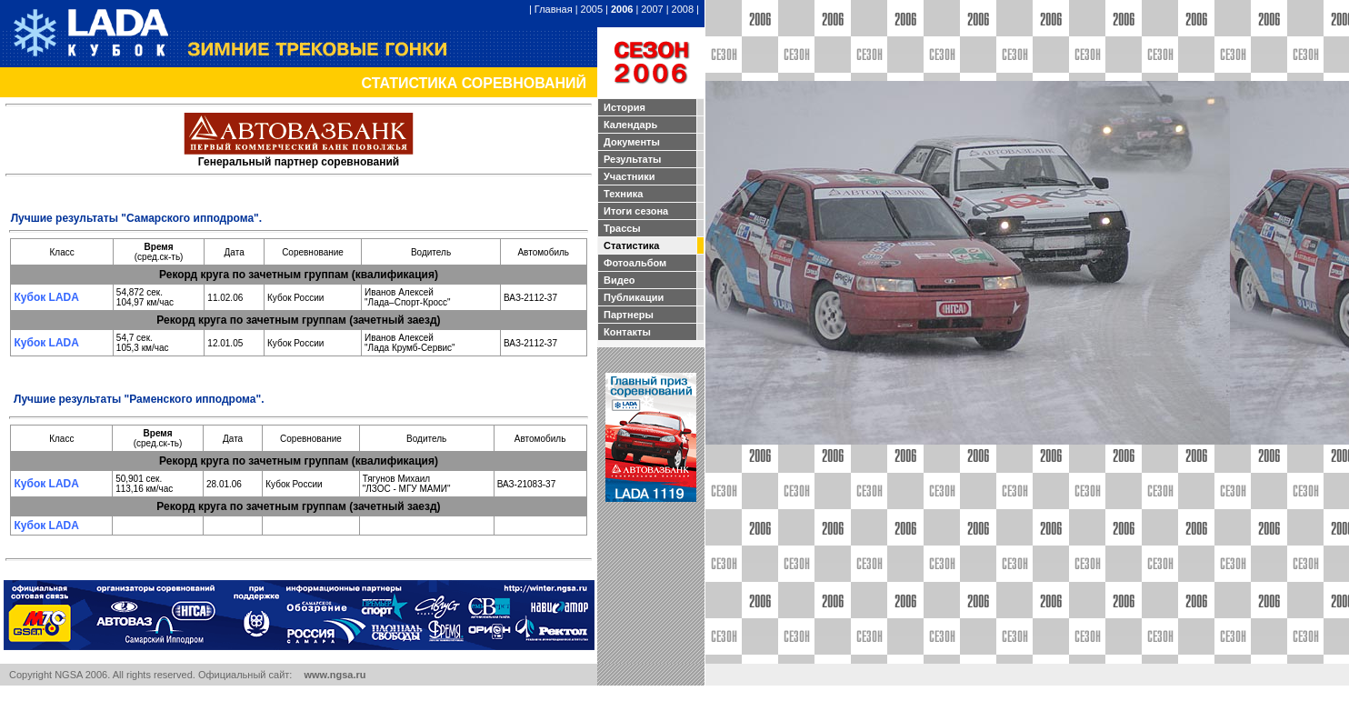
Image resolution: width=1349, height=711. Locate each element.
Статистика (632, 245)
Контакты (627, 331)
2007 (652, 9)
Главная (554, 9)
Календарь (630, 124)
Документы (632, 141)
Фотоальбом (635, 262)
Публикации (634, 297)
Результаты (632, 159)
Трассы (622, 228)
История (624, 107)
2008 (683, 9)
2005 (592, 9)
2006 (622, 9)
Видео (619, 280)
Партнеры (629, 314)
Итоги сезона (636, 210)
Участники (629, 176)
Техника (623, 193)
